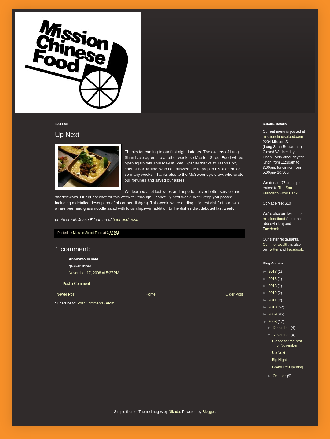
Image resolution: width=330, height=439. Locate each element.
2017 (273, 271)
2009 (273, 314)
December (282, 328)
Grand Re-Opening (287, 367)
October (280, 376)
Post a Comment (76, 284)
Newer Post (66, 294)
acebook (272, 229)
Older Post (234, 294)
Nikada (174, 412)
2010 (273, 307)
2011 (273, 300)
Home (151, 294)
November (282, 335)
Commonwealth (275, 244)
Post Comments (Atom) (96, 303)
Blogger (209, 412)
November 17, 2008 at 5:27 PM (94, 273)
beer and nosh (125, 219)
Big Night (279, 360)
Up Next (278, 353)
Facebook (295, 249)
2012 (273, 293)
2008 (273, 321)
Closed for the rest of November (287, 343)
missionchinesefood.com (283, 137)
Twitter (273, 249)
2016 (273, 279)
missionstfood (274, 219)
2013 (273, 286)
